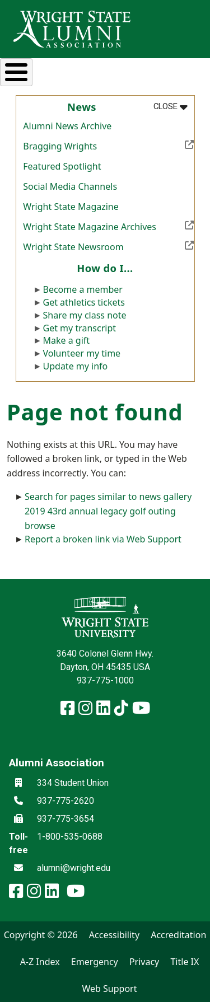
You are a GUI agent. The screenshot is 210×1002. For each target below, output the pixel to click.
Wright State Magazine (70, 206)
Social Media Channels (70, 186)
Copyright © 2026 (41, 934)
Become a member (83, 289)
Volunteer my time (82, 353)
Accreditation (178, 934)
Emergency (94, 961)
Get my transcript (79, 328)
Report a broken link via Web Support (103, 539)
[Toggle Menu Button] (16, 72)
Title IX (184, 961)
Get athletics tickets (84, 302)
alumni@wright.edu (73, 868)
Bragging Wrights (108, 145)
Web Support (109, 988)
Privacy (144, 961)
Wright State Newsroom (108, 245)
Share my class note (85, 315)
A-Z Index (40, 961)
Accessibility (114, 934)
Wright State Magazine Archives (108, 225)
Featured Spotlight (62, 166)
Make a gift (66, 340)
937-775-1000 (105, 680)
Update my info (75, 366)
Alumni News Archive (67, 126)
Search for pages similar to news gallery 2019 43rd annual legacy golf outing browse (108, 510)
